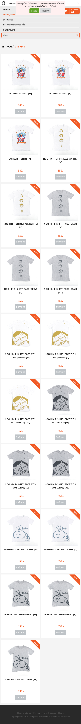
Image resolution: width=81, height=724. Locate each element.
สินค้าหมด (20, 111)
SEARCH (6, 46)
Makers (12, 3)
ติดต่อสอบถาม (9, 29)
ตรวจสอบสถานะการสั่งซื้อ (14, 24)
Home (19, 713)
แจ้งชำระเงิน (8, 19)
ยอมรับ (34, 11)
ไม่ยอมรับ (45, 11)
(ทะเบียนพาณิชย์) (64, 717)
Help (60, 713)
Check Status (50, 713)
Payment (37, 713)
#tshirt (19, 46)
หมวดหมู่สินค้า (9, 14)
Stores (28, 713)
